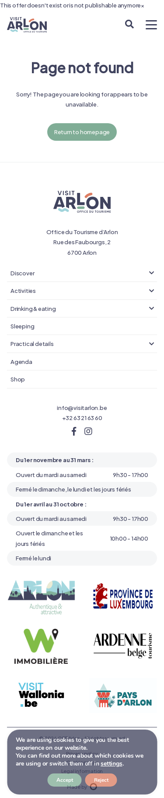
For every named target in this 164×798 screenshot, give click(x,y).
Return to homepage (82, 131)
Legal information (82, 771)
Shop (17, 379)
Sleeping (22, 326)
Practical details (32, 343)
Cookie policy (82, 762)
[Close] (142, 5)
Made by (82, 787)
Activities (23, 290)
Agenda (21, 361)
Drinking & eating (33, 308)
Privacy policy (82, 753)
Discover (22, 273)
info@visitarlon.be (82, 407)
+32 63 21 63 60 (82, 417)
